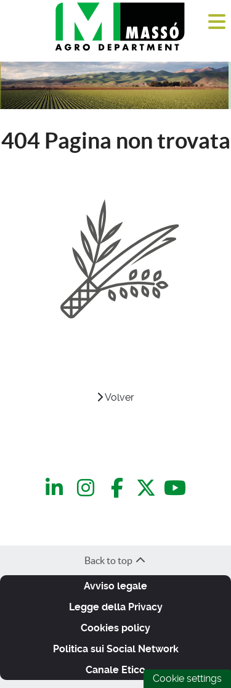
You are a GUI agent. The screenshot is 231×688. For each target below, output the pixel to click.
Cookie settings (187, 678)
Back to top (115, 560)
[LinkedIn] (56, 488)
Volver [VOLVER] (115, 397)
